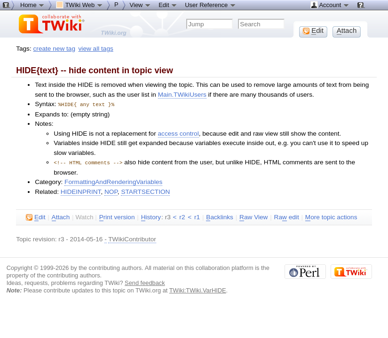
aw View (253, 216)
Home (32, 4)
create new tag (54, 48)
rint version (117, 216)
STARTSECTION (145, 190)
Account (329, 4)
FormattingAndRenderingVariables (113, 180)
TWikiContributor (132, 238)
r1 (197, 216)
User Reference (210, 4)
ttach (61, 216)
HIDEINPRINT (81, 190)
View (140, 4)
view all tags (96, 48)
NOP (111, 190)
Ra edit (286, 216)
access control (178, 133)
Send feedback (145, 281)
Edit (167, 4)
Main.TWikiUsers (182, 94)
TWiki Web (79, 4)
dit (35, 216)
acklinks (219, 216)
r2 (182, 216)
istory (151, 216)
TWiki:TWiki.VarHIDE (197, 289)
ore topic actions (331, 216)
